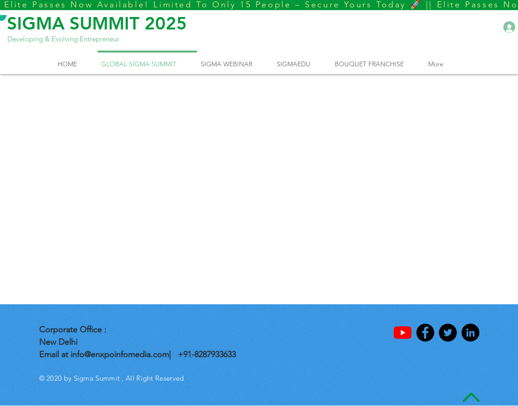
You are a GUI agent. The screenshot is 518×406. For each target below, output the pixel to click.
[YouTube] (403, 333)
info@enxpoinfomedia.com (119, 354)
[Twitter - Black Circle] (448, 333)
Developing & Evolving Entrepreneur (63, 39)
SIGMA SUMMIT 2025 (97, 23)
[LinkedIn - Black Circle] (470, 333)
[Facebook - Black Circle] (425, 333)
